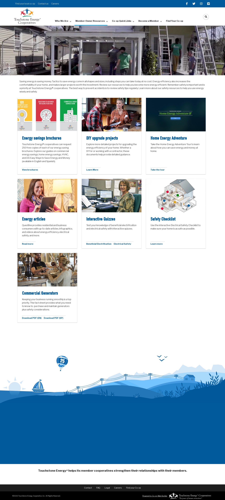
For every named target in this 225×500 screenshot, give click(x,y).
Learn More (92, 170)
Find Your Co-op (174, 21)
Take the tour (158, 170)
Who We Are (61, 21)
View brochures (30, 170)
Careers (55, 3)
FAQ (98, 488)
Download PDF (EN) (32, 318)
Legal (107, 488)
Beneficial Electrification (98, 244)
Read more (27, 244)
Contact (88, 488)
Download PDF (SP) (53, 318)
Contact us (43, 3)
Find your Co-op (133, 488)
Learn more (157, 244)
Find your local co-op (25, 3)
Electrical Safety (122, 244)
